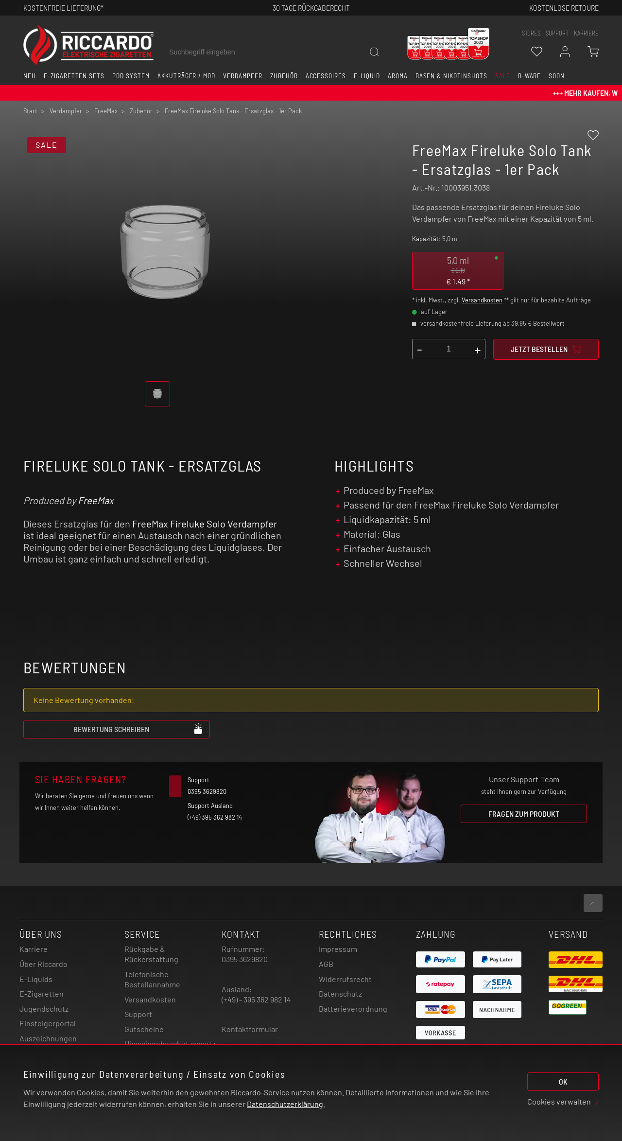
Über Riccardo (43, 963)
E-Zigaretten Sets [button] (74, 76)
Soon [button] (557, 76)
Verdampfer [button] (242, 76)
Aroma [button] (398, 76)
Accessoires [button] (326, 76)
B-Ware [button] (529, 76)
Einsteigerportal (47, 1023)
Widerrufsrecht (345, 978)
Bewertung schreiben (138, 728)
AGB (326, 963)
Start (30, 111)
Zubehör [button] (284, 76)
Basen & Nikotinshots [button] (451, 76)
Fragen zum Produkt (523, 813)
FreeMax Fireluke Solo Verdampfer (204, 523)
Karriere (586, 33)
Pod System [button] (131, 76)
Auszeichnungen (48, 1038)
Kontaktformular (250, 1029)
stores (531, 33)
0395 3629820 (245, 959)
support (557, 33)
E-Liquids (35, 978)
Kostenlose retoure (564, 7)
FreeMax (96, 500)
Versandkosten (482, 300)
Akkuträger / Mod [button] (186, 76)
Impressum (338, 948)
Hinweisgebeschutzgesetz (169, 1043)
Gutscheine (144, 1029)
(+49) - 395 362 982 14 (256, 999)
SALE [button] (502, 76)
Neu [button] (29, 76)
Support (138, 1013)
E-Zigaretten (41, 993)
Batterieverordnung (353, 1008)
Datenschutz (340, 993)
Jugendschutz (44, 1008)
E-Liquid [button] (367, 76)
